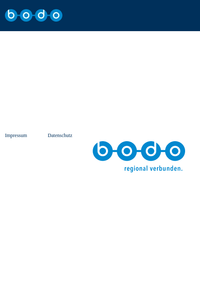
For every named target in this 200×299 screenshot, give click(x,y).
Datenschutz (60, 135)
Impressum (16, 135)
